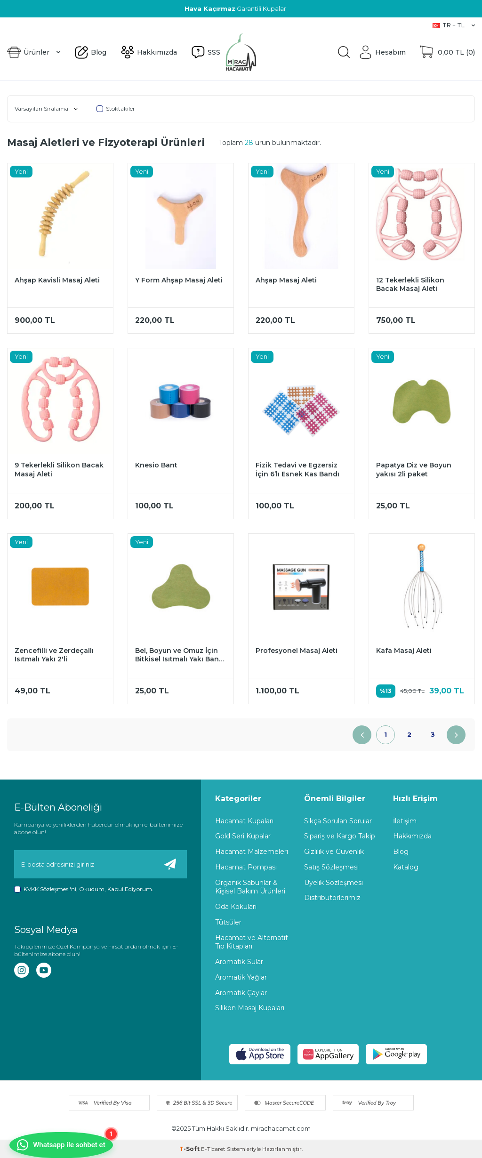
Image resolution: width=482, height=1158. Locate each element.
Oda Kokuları (236, 906)
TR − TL (454, 25)
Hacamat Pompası (246, 867)
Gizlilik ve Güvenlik (334, 851)
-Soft (190, 1148)
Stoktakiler (115, 108)
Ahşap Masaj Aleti (286, 280)
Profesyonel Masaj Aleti (296, 650)
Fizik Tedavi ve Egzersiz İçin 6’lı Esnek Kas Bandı (297, 469)
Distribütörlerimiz (332, 897)
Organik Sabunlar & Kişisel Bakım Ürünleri (250, 887)
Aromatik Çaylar (241, 993)
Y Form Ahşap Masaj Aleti (179, 280)
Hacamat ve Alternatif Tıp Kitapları (251, 942)
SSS (78, 25)
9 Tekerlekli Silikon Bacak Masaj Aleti (59, 469)
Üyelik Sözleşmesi (333, 882)
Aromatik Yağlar (241, 977)
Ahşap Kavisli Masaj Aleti (57, 280)
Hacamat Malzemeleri (251, 851)
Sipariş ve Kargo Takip (339, 836)
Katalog (405, 867)
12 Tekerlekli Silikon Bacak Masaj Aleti (410, 284)
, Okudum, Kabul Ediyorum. (83, 889)
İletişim (405, 821)
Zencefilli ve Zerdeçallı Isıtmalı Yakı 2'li (54, 655)
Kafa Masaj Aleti (404, 650)
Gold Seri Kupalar (243, 836)
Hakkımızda (47, 25)
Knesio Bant (156, 465)
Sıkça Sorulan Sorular (338, 821)
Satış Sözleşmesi (331, 867)
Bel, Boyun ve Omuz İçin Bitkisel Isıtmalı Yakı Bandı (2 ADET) (180, 655)
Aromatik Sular (239, 961)
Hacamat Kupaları (244, 821)
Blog (14, 25)
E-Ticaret (213, 1148)
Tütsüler (228, 922)
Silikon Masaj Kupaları (249, 1008)
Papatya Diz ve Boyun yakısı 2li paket (413, 469)
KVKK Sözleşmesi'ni (50, 889)
